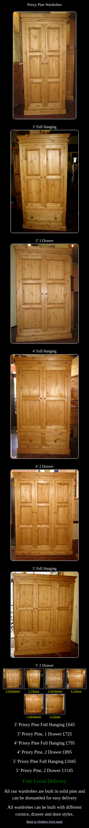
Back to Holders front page (45, 821)
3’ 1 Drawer (33, 679)
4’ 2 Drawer (76, 679)
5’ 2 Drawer (55, 704)
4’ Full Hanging (55, 679)
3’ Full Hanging (12, 679)
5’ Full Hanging (33, 704)
